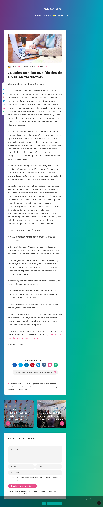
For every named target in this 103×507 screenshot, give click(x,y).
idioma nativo (48, 387)
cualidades (22, 384)
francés (11, 387)
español (53, 384)
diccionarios (44, 384)
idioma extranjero (22, 387)
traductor (23, 389)
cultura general (33, 384)
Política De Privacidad (54, 504)
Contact (47, 16)
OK (44, 504)
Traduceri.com (51, 8)
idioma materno (35, 387)
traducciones (13, 389)
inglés (56, 387)
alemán (14, 384)
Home (38, 16)
